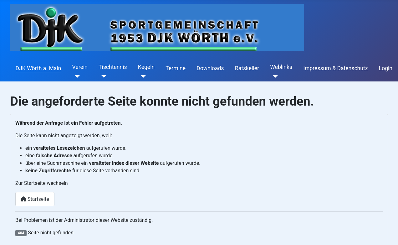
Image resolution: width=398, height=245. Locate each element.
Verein (80, 67)
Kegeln (146, 67)
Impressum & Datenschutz (335, 68)
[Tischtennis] (102, 76)
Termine (176, 68)
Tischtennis (113, 67)
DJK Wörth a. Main (38, 68)
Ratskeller (247, 68)
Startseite (35, 199)
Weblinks (281, 67)
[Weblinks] (274, 76)
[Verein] (76, 76)
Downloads (210, 68)
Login (385, 68)
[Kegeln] (142, 76)
